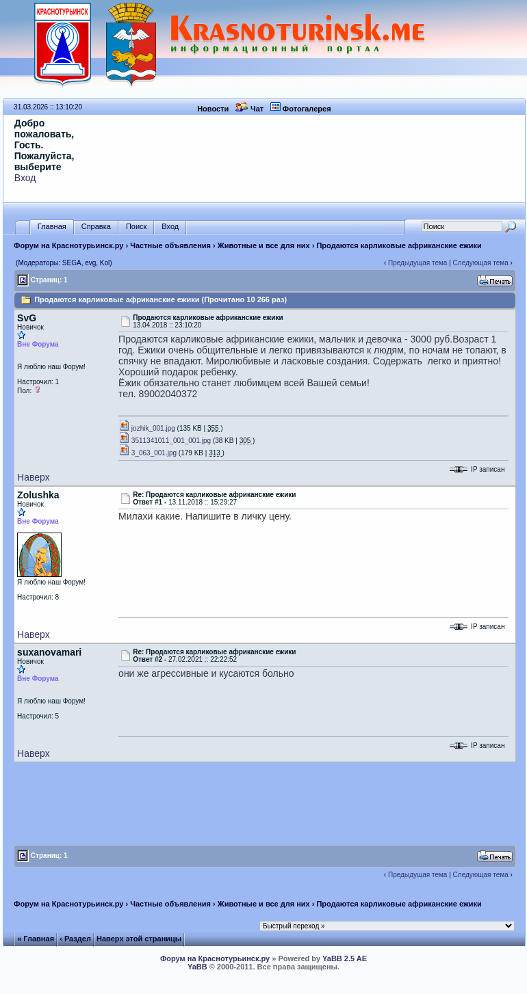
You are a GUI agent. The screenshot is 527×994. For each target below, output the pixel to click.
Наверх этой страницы (139, 939)
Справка (96, 226)
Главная (52, 226)
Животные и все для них (264, 245)
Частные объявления (170, 245)
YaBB (197, 967)
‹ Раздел (75, 939)
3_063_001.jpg (147, 453)
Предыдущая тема (417, 263)
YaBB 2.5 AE (344, 958)
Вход (25, 177)
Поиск (136, 226)
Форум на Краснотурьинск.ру (68, 245)
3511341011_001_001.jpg (164, 440)
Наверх (33, 477)
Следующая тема (481, 263)
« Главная (35, 939)
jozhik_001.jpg (146, 428)
